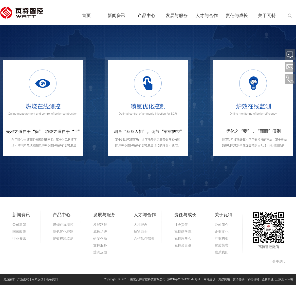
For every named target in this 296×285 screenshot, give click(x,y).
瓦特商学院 (182, 231)
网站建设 (209, 279)
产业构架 (221, 238)
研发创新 (100, 238)
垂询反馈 (100, 252)
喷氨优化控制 (63, 231)
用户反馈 (37, 279)
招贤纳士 (141, 231)
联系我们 (221, 252)
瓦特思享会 (182, 238)
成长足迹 (100, 231)
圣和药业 (268, 279)
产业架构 (23, 279)
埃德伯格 (253, 279)
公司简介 (221, 225)
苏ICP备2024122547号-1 (183, 279)
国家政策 (19, 231)
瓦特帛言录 (182, 245)
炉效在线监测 (63, 238)
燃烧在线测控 (63, 225)
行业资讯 (19, 238)
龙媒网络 (224, 279)
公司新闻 (19, 225)
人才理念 (141, 225)
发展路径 (100, 225)
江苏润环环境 (284, 279)
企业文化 (221, 231)
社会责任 (181, 225)
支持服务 (100, 245)
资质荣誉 (221, 245)
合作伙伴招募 (144, 238)
